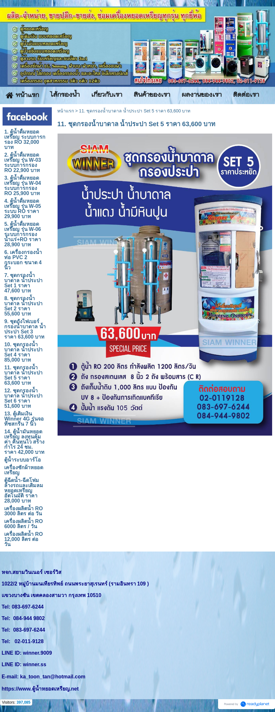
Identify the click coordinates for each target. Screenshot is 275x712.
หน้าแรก (65, 110)
